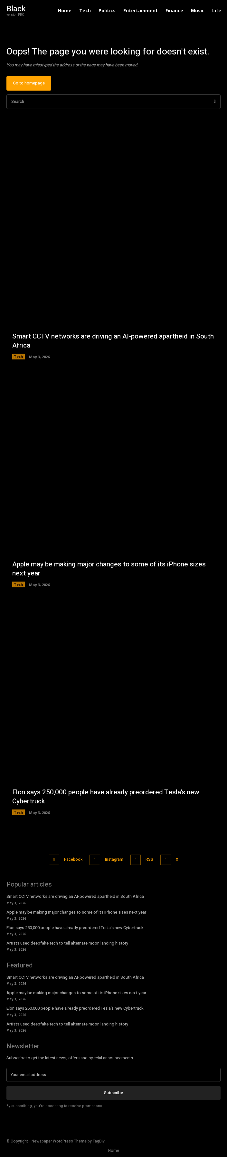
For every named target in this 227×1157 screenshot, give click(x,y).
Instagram (114, 859)
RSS (149, 859)
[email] (113, 1075)
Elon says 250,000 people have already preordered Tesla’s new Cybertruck (105, 796)
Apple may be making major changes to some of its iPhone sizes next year (109, 568)
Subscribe (113, 1093)
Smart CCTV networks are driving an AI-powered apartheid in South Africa (113, 340)
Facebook (73, 859)
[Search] (215, 101)
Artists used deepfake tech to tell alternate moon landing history (67, 943)
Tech (18, 356)
